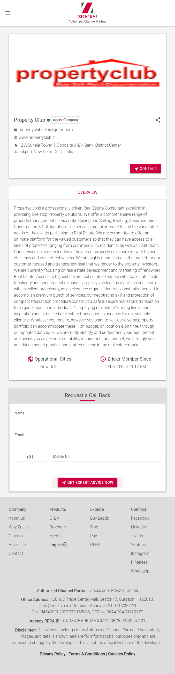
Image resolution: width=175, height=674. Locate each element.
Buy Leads (99, 518)
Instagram (140, 553)
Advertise (17, 544)
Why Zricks (19, 527)
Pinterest (139, 562)
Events (55, 535)
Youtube (138, 544)
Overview (88, 192)
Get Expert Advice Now (87, 482)
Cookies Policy (121, 653)
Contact (145, 168)
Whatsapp (140, 571)
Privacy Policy (52, 653)
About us (17, 518)
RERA (95, 544)
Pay (93, 535)
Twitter (137, 535)
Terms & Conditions (87, 653)
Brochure (57, 527)
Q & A (54, 518)
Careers (16, 535)
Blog (94, 527)
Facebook (140, 518)
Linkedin (138, 527)
